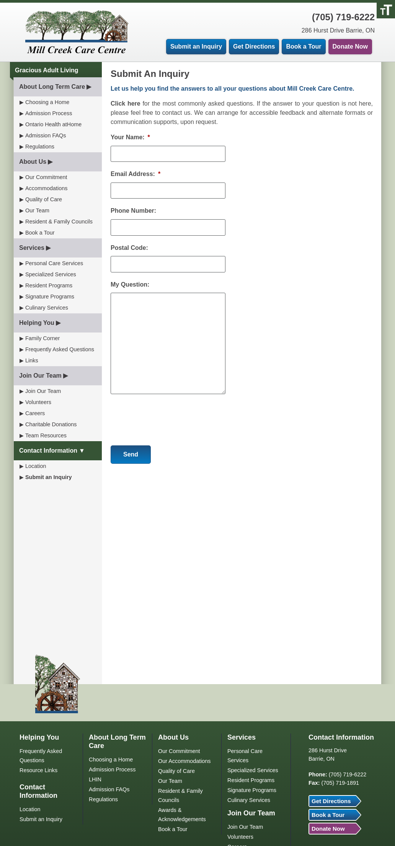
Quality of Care (43, 199)
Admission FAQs (45, 135)
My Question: (130, 284)
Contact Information (48, 450)
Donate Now (350, 46)
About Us (32, 161)
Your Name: (130, 137)
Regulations (39, 146)
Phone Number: (133, 210)
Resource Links (38, 770)
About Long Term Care (52, 86)
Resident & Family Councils (59, 221)
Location (35, 466)
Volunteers (38, 402)
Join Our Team (40, 375)
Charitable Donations (51, 424)
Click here (125, 103)
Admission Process (48, 113)
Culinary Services (46, 308)
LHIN (95, 779)
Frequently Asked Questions (59, 349)
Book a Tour (303, 46)
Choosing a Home (47, 102)
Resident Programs (48, 285)
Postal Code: (129, 248)
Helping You (36, 322)
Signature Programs (49, 296)
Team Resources (46, 435)
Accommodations (46, 188)
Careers (35, 413)
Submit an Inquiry (196, 46)
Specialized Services (50, 274)
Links (31, 360)
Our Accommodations (184, 761)
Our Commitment (46, 177)
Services (31, 248)
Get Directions (254, 46)
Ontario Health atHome (53, 124)
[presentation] (169, 417)
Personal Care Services (54, 263)
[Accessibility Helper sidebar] (386, 9)
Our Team (37, 210)
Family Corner (42, 338)
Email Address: (135, 174)
